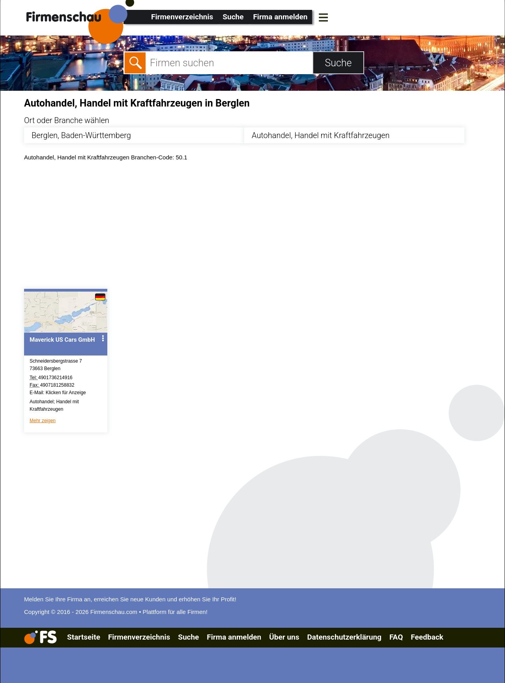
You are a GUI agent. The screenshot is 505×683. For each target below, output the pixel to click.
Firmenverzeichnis (182, 16)
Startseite (83, 637)
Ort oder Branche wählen (66, 120)
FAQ (396, 637)
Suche (233, 16)
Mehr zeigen (43, 420)
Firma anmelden (280, 16)
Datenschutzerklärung (344, 637)
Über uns (284, 637)
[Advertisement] (259, 227)
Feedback (427, 637)
